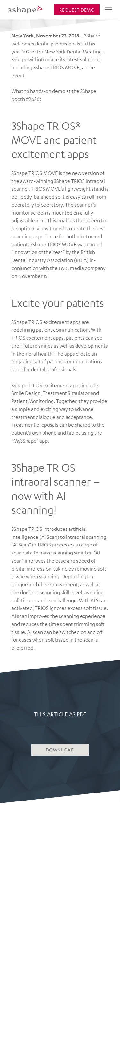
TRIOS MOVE (65, 67)
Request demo (76, 9)
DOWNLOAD (60, 749)
